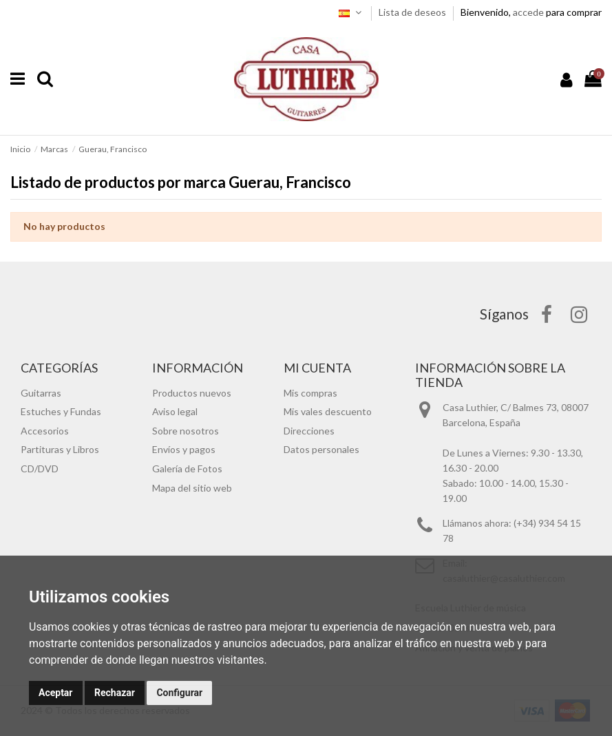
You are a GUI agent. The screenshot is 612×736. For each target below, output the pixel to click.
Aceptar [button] (56, 692)
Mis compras (310, 393)
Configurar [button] (179, 692)
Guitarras (41, 393)
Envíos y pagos (183, 449)
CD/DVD (40, 468)
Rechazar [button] (114, 692)
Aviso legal (175, 411)
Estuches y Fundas (61, 411)
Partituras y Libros (60, 449)
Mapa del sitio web (192, 488)
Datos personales (321, 449)
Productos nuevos (191, 393)
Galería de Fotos (187, 468)
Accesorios (45, 431)
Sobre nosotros (185, 431)
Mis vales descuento (328, 411)
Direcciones (309, 431)
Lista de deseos (413, 12)
